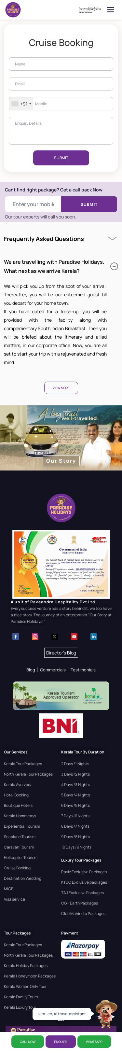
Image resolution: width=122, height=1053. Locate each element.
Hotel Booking (16, 795)
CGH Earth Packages (79, 903)
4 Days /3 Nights (75, 784)
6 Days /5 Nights (75, 805)
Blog (30, 670)
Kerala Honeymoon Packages (30, 976)
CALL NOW (27, 1041)
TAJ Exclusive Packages (82, 892)
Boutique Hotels (18, 805)
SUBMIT (61, 158)
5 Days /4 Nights (75, 795)
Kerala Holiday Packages (25, 965)
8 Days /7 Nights (75, 826)
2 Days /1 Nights (75, 763)
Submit (89, 204)
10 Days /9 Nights (76, 847)
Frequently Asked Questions (44, 239)
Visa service (14, 899)
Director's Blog (61, 653)
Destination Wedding (22, 878)
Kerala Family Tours (21, 997)
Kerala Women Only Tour (25, 986)
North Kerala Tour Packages (28, 774)
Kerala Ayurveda (18, 784)
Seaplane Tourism (19, 836)
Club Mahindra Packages (83, 913)
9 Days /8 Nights (75, 836)
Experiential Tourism (22, 826)
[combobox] (21, 103)
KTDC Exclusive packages (84, 882)
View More (61, 388)
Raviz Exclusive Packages (84, 872)
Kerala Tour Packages (23, 763)
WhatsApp (94, 1041)
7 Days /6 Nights (75, 816)
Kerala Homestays (20, 816)
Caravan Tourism (19, 847)
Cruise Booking (17, 868)
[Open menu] (110, 10)
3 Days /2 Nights (75, 774)
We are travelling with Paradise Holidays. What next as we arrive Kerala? (61, 266)
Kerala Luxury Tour (20, 1007)
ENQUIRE (60, 1041)
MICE (8, 889)
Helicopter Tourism (20, 857)
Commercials (53, 670)
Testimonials (83, 670)
